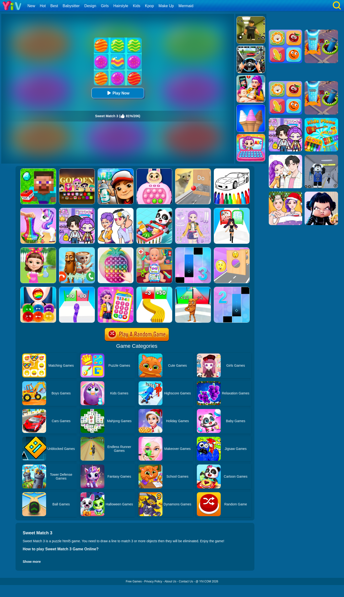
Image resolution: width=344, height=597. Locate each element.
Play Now (117, 93)
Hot (43, 6)
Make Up (166, 6)
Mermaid (185, 6)
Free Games (134, 581)
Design (90, 6)
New (31, 6)
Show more (32, 562)
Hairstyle (120, 6)
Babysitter (71, 6)
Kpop (149, 6)
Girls (105, 6)
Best (54, 6)
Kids (136, 6)
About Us (170, 581)
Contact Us (186, 581)
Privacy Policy (153, 581)
